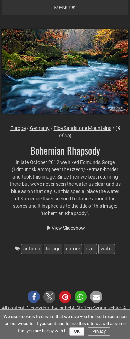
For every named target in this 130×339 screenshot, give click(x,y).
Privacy (99, 331)
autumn (31, 248)
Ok (77, 331)
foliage (53, 248)
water (107, 248)
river (90, 248)
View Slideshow (68, 228)
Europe (18, 128)
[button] (34, 297)
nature (73, 248)
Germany (40, 128)
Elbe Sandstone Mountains (82, 128)
